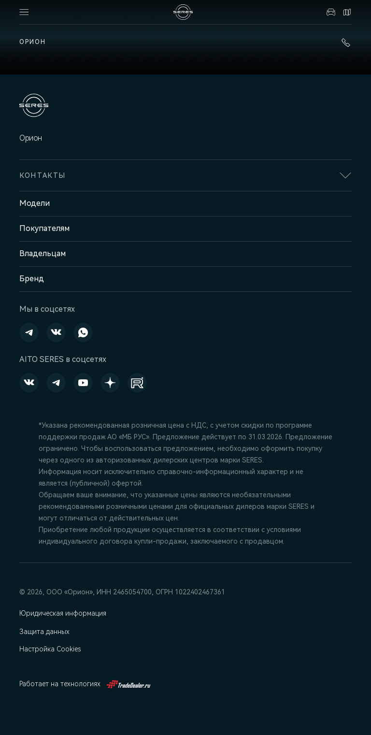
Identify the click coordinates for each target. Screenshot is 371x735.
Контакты (347, 12)
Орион (32, 42)
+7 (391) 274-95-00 (346, 42)
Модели (34, 203)
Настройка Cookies (50, 649)
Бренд (31, 278)
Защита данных (45, 631)
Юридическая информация (63, 613)
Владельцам (42, 253)
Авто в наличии (331, 12)
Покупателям (44, 228)
